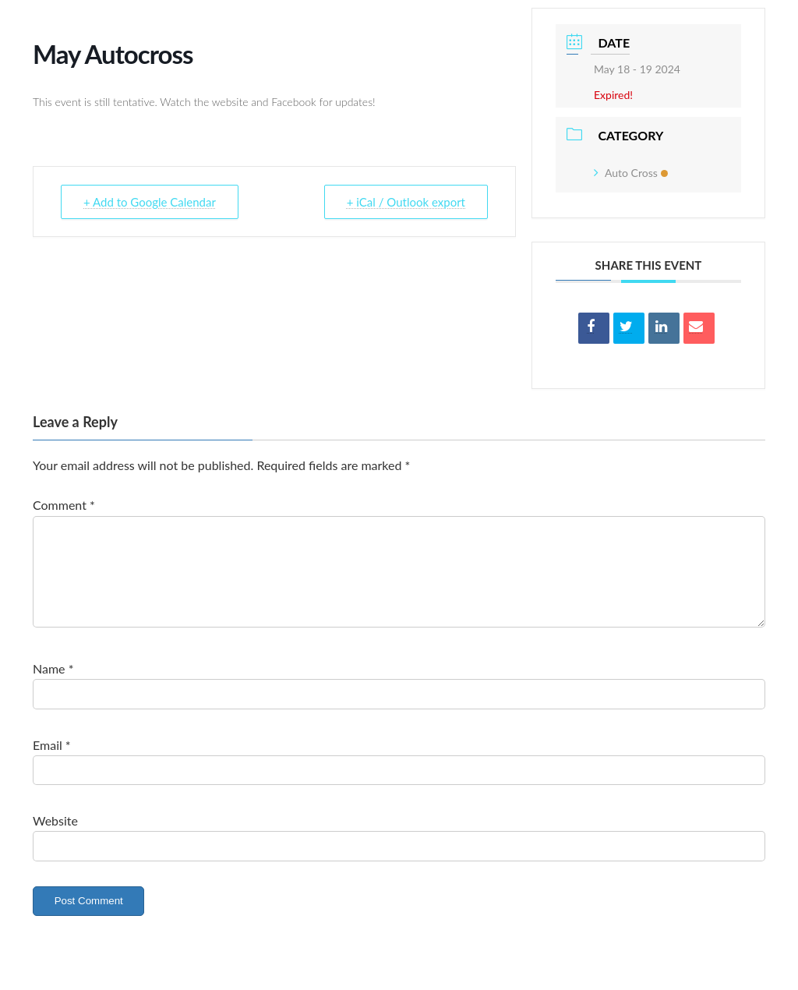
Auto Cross (631, 172)
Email (52, 762)
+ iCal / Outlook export (406, 202)
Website (55, 839)
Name (53, 687)
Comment (64, 504)
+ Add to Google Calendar (149, 202)
